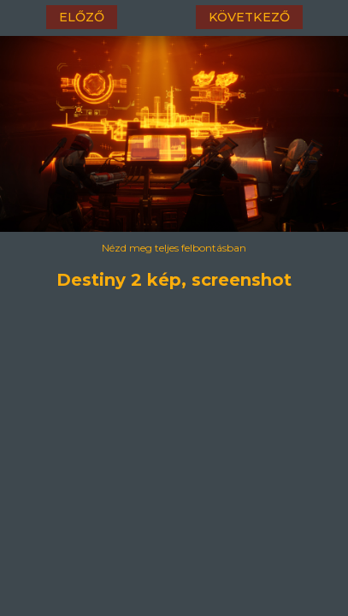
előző (81, 17)
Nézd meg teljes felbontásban (174, 247)
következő (249, 17)
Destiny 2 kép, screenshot (174, 277)
